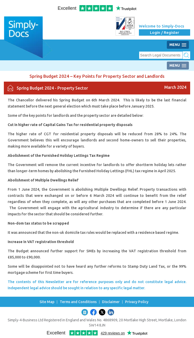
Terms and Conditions (78, 302)
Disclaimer (111, 302)
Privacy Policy (136, 302)
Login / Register (164, 32)
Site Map (46, 302)
